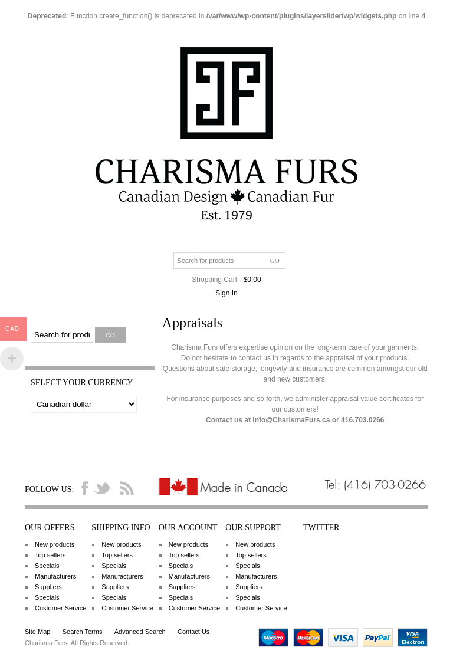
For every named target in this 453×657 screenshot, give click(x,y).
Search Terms (83, 631)
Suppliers (48, 586)
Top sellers (50, 555)
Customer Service (60, 608)
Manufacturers (55, 576)
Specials (47, 565)
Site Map (37, 631)
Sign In (226, 293)
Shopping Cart (214, 279)
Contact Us (193, 631)
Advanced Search (140, 631)
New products (54, 544)
